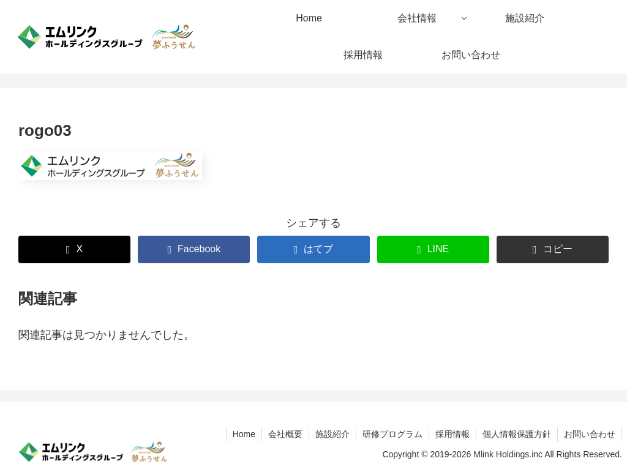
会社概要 (285, 434)
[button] (553, 249)
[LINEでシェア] (433, 249)
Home (244, 434)
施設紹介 (332, 434)
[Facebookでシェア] (194, 249)
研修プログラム (392, 434)
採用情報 (452, 434)
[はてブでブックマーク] (313, 249)
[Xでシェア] (74, 249)
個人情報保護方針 (516, 434)
